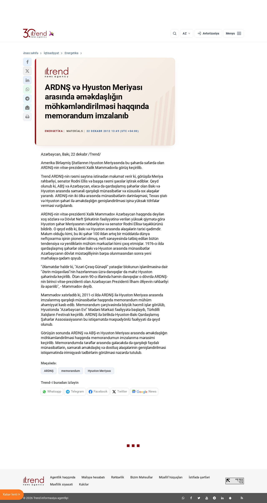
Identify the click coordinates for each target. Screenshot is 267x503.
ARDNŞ (48, 370)
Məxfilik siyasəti (61, 484)
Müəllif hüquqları (171, 477)
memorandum (70, 370)
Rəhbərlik (117, 477)
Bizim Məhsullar (141, 477)
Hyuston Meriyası (99, 370)
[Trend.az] (38, 33)
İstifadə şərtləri (199, 477)
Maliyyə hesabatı (93, 477)
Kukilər (84, 484)
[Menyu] (233, 33)
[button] (27, 62)
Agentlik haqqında (62, 477)
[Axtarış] (174, 33)
